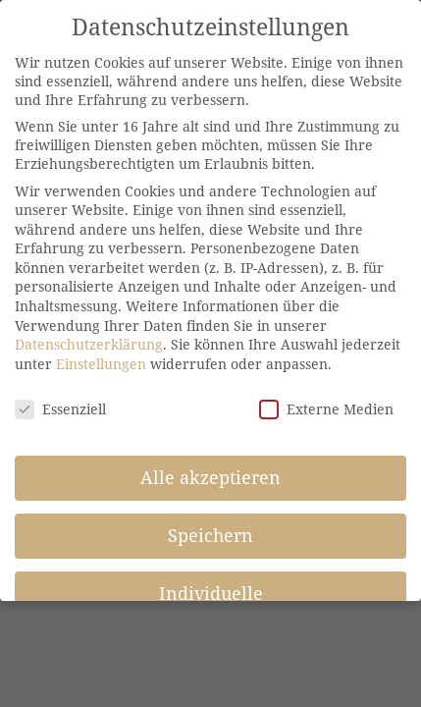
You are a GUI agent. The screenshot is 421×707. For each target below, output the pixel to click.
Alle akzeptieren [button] (210, 477)
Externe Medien (326, 409)
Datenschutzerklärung (89, 344)
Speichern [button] (210, 535)
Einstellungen (101, 363)
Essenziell (60, 409)
